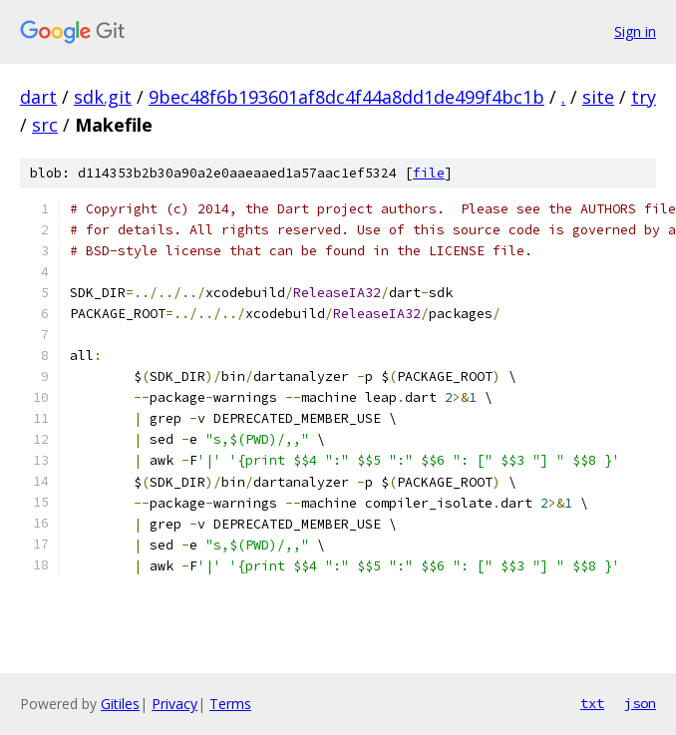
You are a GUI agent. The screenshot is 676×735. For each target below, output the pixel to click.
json (640, 703)
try (643, 97)
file (429, 173)
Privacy (174, 703)
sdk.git (103, 97)
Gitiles (120, 703)
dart (38, 97)
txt (592, 703)
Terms (230, 703)
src (45, 125)
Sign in (635, 31)
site (598, 97)
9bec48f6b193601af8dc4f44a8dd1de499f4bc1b (346, 97)
